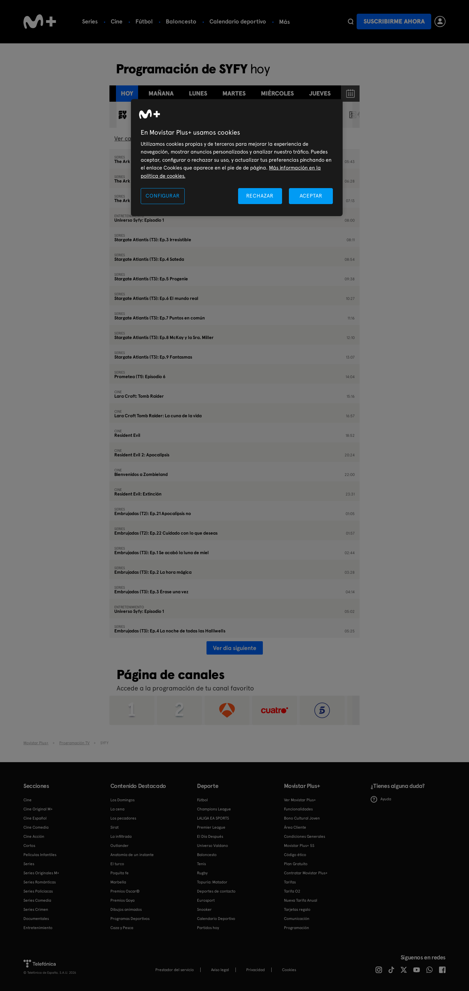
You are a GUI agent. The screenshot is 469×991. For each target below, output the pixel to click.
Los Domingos (122, 800)
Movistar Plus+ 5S (299, 845)
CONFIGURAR (162, 196)
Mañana (161, 93)
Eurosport (206, 900)
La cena (117, 809)
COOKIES (289, 970)
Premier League (211, 827)
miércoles (277, 93)
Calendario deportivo (237, 21)
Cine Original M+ (38, 809)
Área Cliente (295, 827)
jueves (320, 93)
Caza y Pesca (121, 927)
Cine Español (35, 818)
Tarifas (290, 882)
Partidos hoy (208, 927)
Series (90, 21)
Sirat (114, 827)
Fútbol (144, 21)
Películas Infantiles (39, 854)
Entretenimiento (37, 927)
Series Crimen (35, 909)
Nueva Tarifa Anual (300, 900)
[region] (237, 157)
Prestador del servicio (174, 970)
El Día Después (210, 836)
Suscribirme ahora (394, 21)
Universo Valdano (212, 845)
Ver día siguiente (234, 647)
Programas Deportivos (129, 918)
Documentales (36, 918)
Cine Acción (33, 836)
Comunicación (296, 918)
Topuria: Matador (212, 882)
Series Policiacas (38, 891)
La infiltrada (121, 836)
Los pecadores (123, 818)
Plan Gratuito (295, 864)
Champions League (214, 809)
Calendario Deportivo (216, 918)
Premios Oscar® (125, 891)
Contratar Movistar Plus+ (306, 873)
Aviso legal (220, 970)
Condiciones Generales (304, 836)
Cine (116, 21)
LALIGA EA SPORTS (213, 818)
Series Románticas (39, 882)
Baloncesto (181, 21)
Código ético (295, 854)
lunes (198, 93)
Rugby (202, 873)
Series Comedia (37, 900)
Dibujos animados (126, 909)
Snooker (204, 909)
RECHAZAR (260, 196)
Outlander (119, 845)
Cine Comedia (36, 827)
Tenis (285, 21)
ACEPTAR (311, 196)
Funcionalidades (298, 809)
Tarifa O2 (292, 891)
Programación (296, 927)
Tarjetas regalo (297, 909)
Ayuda (381, 799)
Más (311, 22)
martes (234, 93)
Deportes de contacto (216, 891)
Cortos (29, 845)
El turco (117, 864)
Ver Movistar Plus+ (300, 800)
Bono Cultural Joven (302, 818)
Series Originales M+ (41, 873)
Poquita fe (119, 873)
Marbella (118, 882)
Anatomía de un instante (132, 854)
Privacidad (255, 970)
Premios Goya (122, 900)
